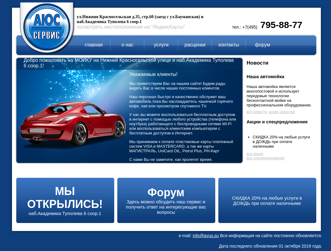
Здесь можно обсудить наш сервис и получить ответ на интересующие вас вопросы (166, 203)
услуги (161, 44)
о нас (127, 44)
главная (94, 44)
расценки (195, 44)
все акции (255, 154)
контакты (229, 44)
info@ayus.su (206, 235)
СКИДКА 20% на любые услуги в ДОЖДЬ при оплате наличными (281, 142)
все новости (257, 112)
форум (262, 44)
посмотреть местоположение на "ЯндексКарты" (131, 27)
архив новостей (281, 112)
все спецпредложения (265, 158)
